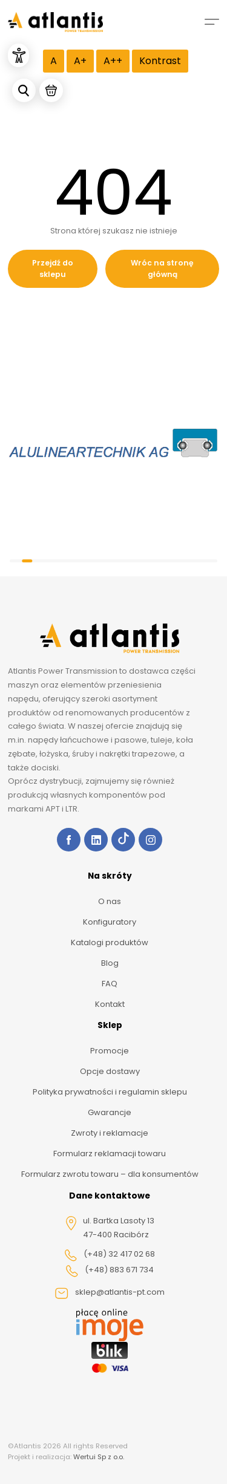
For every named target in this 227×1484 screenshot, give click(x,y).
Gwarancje (109, 1112)
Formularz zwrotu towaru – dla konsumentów (110, 1174)
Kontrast (160, 61)
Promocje (109, 1050)
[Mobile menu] (212, 22)
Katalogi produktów (109, 942)
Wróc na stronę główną (162, 269)
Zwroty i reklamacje (109, 1133)
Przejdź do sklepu (52, 269)
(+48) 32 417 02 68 (109, 1254)
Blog (110, 963)
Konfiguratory (109, 922)
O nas (109, 901)
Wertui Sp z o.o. (98, 1457)
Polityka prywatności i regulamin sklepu (110, 1092)
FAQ (109, 983)
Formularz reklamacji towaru (109, 1153)
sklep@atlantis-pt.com (109, 1293)
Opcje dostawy (110, 1071)
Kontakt (110, 1004)
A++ (113, 61)
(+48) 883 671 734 (109, 1270)
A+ (80, 61)
